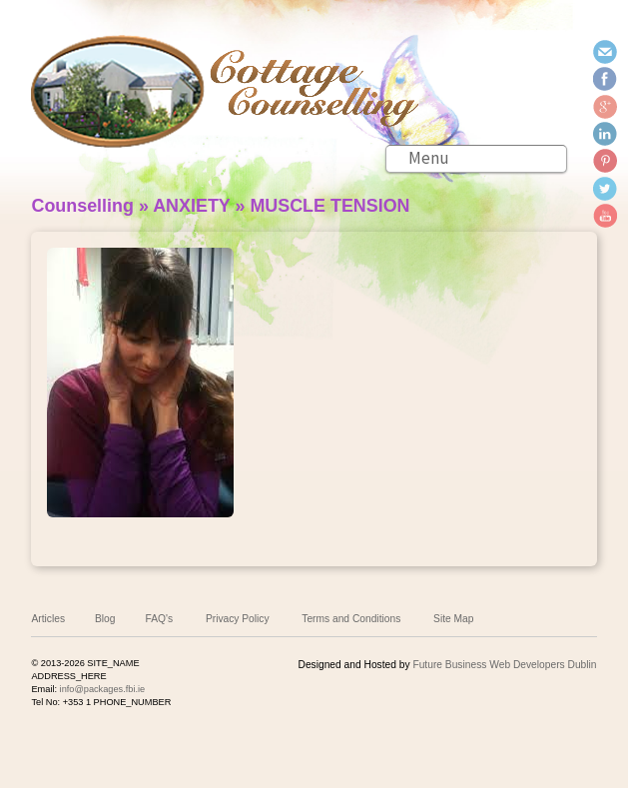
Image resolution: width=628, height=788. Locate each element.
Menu (428, 158)
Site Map (453, 618)
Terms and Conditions (351, 618)
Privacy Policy (238, 618)
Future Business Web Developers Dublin (504, 664)
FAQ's (160, 618)
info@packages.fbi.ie (103, 689)
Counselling (82, 206)
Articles (48, 618)
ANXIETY (191, 206)
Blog (105, 618)
